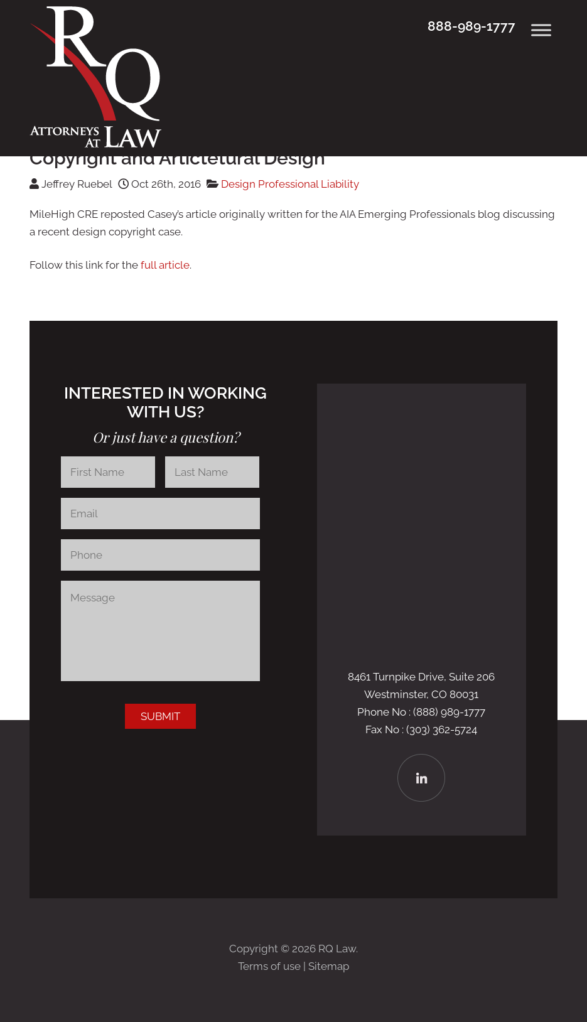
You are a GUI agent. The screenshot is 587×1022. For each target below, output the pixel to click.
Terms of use (269, 966)
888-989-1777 (471, 26)
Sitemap (328, 966)
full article (165, 265)
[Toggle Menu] (541, 30)
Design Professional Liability (290, 184)
